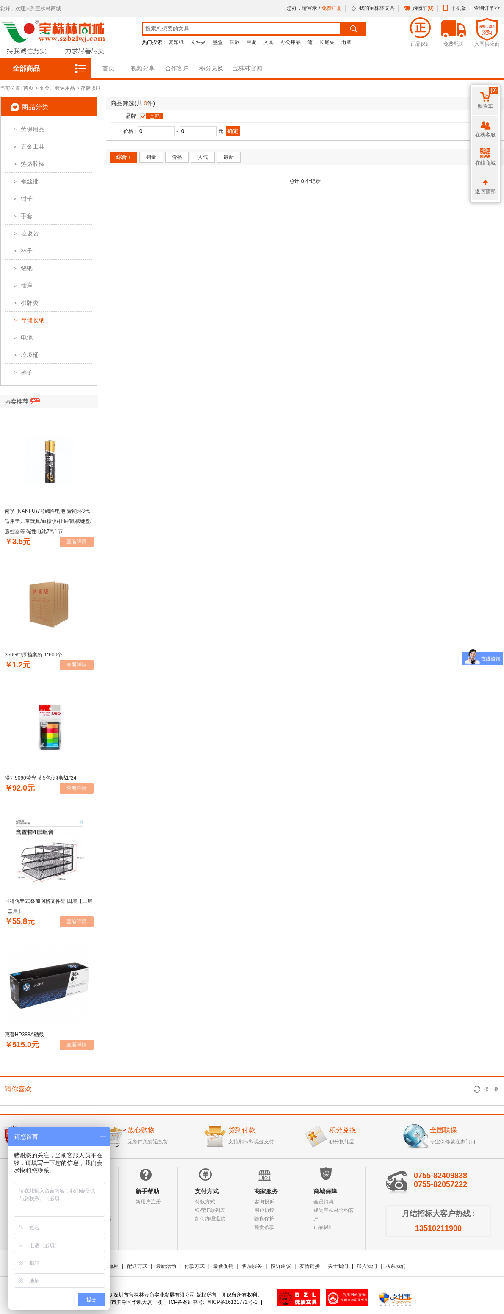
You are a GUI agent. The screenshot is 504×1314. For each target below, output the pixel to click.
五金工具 (26, 146)
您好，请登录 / (304, 8)
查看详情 (76, 542)
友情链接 (309, 1266)
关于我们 (338, 1266)
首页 (108, 68)
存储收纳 (90, 88)
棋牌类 (24, 302)
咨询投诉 (264, 1202)
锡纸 (21, 268)
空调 (251, 42)
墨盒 (218, 42)
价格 (177, 157)
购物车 (423, 8)
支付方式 (207, 1191)
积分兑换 (211, 68)
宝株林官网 (247, 68)
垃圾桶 (24, 354)
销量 (151, 157)
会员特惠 (323, 1202)
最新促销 (223, 1266)
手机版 (458, 8)
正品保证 (323, 1227)
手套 (21, 216)
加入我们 (367, 1266)
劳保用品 (26, 129)
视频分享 (143, 68)
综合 (123, 157)
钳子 (21, 198)
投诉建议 (281, 1266)
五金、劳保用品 (57, 88)
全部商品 (26, 68)
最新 (229, 157)
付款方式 (205, 1202)
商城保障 (325, 1191)
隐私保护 (264, 1219)
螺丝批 (24, 181)
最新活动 (166, 1266)
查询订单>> (487, 8)
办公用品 (290, 42)
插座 (21, 285)
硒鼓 (235, 42)
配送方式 (137, 1266)
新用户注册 (148, 1202)
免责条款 (264, 1227)
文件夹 (198, 42)
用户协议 (264, 1210)
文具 (268, 42)
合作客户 (177, 68)
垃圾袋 (24, 233)
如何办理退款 (210, 1219)
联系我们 (395, 1266)
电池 (21, 337)
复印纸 (176, 42)
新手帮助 (147, 1191)
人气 (203, 157)
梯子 (21, 372)
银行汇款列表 (210, 1210)
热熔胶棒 (26, 163)
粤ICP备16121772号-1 (232, 1302)
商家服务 (266, 1191)
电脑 (346, 42)
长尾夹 (327, 42)
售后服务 (252, 1266)
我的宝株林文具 (377, 8)
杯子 (21, 250)
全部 (155, 116)
